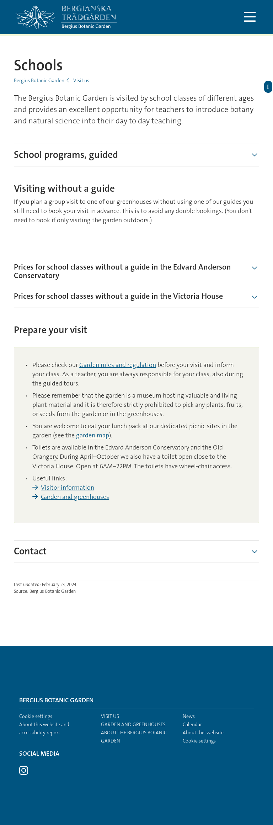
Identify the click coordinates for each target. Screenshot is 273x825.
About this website (203, 732)
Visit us (81, 80)
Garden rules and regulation (117, 365)
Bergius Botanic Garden (39, 80)
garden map (92, 435)
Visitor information (67, 487)
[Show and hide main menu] (249, 17)
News (189, 716)
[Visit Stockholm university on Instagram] (23, 772)
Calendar (192, 724)
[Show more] (254, 552)
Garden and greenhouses (75, 497)
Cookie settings (35, 716)
